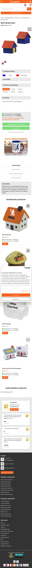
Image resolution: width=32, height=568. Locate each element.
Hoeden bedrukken (5, 492)
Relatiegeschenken (9, 18)
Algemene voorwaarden (6, 546)
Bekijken (5, 244)
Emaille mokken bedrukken (7, 490)
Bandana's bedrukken (6, 482)
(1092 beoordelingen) (14, 406)
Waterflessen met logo (6, 505)
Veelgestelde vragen (5, 529)
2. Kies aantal (6, 79)
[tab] (16, 165)
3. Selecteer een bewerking (10, 85)
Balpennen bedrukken (6, 514)
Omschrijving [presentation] (16, 165)
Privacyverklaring (5, 544)
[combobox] (14, 8)
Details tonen (24, 290)
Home (2, 18)
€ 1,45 (5, 371)
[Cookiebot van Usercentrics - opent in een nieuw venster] (24, 268)
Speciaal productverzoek (16, 13)
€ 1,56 (5, 326)
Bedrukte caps (4, 512)
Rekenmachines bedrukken (7, 494)
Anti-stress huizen (25, 18)
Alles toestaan (16, 295)
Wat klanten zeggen (5, 525)
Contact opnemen (5, 533)
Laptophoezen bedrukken (7, 488)
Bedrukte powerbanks (6, 507)
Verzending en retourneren (7, 531)
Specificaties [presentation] (16, 169)
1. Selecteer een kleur (8, 71)
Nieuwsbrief (3, 535)
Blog (2, 539)
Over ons (3, 523)
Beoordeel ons (14, 409)
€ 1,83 (5, 237)
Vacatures (3, 527)
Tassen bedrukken (5, 501)
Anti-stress (17, 18)
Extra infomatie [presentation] (16, 178)
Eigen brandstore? (5, 537)
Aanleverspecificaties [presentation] (16, 174)
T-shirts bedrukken (5, 503)
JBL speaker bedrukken (6, 516)
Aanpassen (16, 299)
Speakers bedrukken (5, 509)
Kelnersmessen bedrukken (7, 479)
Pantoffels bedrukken (6, 484)
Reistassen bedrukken (6, 486)
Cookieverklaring (5, 542)
